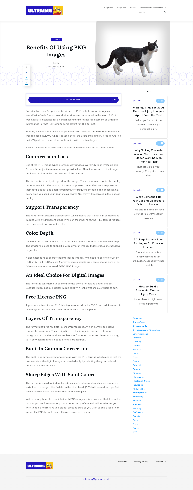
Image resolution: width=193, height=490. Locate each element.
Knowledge (139, 388)
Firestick (137, 337)
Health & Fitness (141, 380)
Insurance (138, 384)
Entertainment (140, 333)
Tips (135, 357)
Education (138, 365)
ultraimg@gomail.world (96, 479)
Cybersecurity (140, 326)
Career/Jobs (139, 322)
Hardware (138, 377)
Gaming (137, 341)
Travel (136, 428)
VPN (135, 431)
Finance (137, 373)
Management (139, 392)
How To (137, 349)
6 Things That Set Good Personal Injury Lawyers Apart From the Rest (148, 117)
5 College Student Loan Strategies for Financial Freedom (148, 251)
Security (137, 408)
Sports (136, 416)
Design (56, 39)
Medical (137, 400)
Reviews (137, 404)
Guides (136, 345)
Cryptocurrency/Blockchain (146, 329)
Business (137, 318)
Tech (135, 353)
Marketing (138, 396)
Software (138, 412)
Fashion (137, 369)
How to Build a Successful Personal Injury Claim (148, 294)
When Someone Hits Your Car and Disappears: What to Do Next (148, 206)
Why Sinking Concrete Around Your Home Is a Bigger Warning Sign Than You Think (148, 162)
